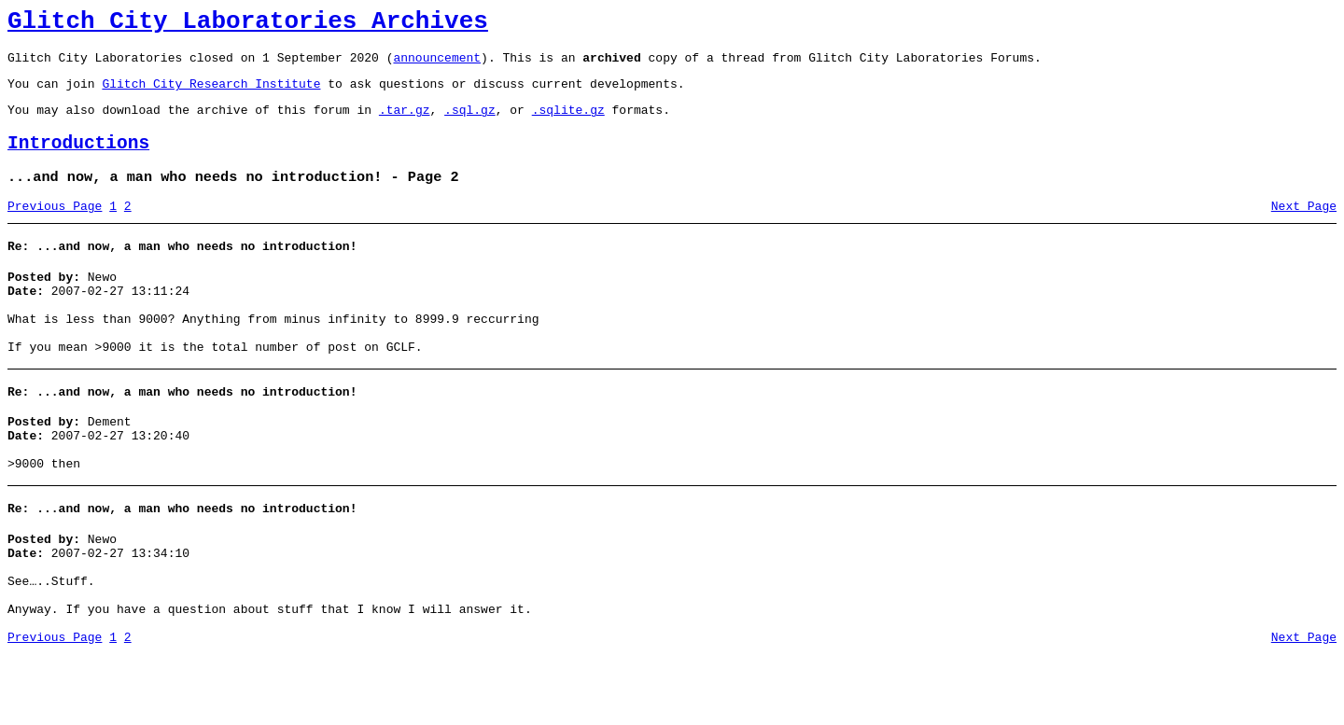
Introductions (78, 160)
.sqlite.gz (568, 123)
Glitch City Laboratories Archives (247, 24)
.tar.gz (404, 123)
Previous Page (54, 228)
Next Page (1304, 228)
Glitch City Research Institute (211, 94)
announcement (437, 65)
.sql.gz (470, 123)
